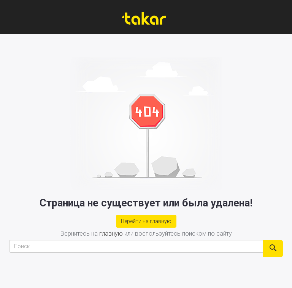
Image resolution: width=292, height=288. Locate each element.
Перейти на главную (146, 221)
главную (111, 233)
